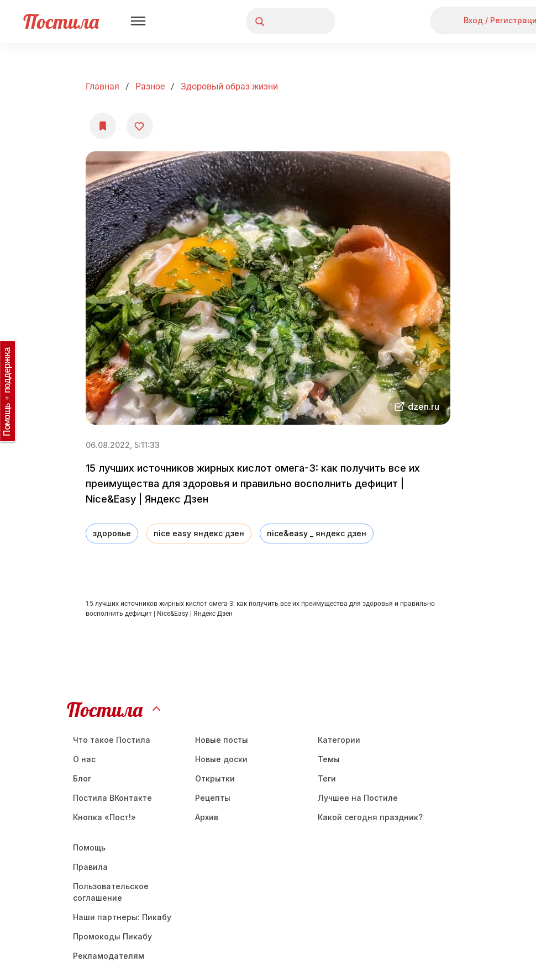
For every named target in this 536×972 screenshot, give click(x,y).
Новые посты (221, 739)
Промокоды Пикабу (112, 936)
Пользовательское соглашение (111, 891)
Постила (61, 21)
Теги (327, 778)
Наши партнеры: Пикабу (122, 917)
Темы (329, 759)
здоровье (112, 533)
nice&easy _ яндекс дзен (316, 533)
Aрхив (206, 817)
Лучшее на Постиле (358, 797)
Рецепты (212, 797)
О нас (84, 759)
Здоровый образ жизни (229, 86)
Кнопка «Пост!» (104, 817)
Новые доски (221, 759)
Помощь (89, 847)
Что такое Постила (111, 739)
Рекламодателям (108, 955)
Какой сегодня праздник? (370, 817)
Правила (90, 866)
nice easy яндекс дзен (199, 533)
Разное (150, 86)
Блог (82, 778)
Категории (339, 739)
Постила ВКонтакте (112, 797)
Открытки (215, 778)
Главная (102, 86)
